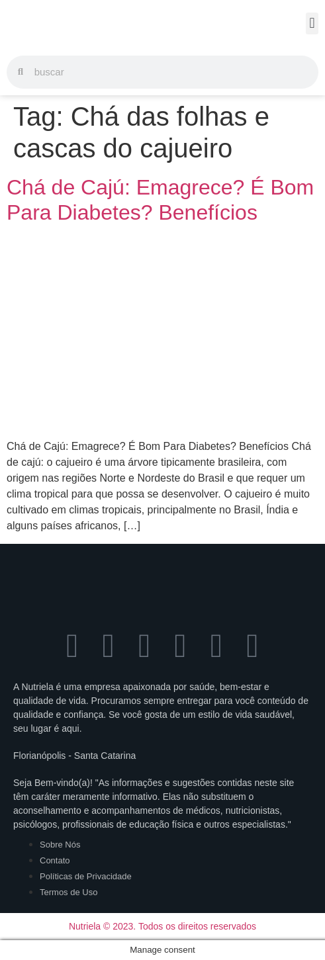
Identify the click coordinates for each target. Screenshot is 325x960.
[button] (312, 23)
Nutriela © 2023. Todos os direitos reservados (162, 926)
